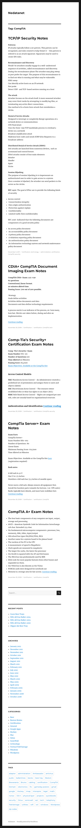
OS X (19, 796)
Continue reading (15, 322)
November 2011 (16, 652)
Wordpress (14, 753)
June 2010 (14, 673)
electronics (22, 787)
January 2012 (15, 646)
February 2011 (16, 667)
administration (46, 252)
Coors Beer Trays (17, 614)
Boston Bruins (16, 720)
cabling (32, 782)
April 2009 (14, 685)
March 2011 (15, 664)
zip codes (13, 809)
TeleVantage (14, 805)
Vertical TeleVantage (19, 747)
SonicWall (14, 741)
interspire (37, 791)
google (12, 791)
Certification (26, 252)
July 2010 (14, 670)
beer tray (39, 778)
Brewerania (13, 782)
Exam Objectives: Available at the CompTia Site (28, 366)
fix (31, 787)
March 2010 (15, 679)
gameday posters (41, 787)
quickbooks (51, 796)
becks (30, 778)
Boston (48, 778)
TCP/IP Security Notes (28, 38)
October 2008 (16, 697)
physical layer (28, 796)
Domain (12, 787)
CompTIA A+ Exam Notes (30, 512)
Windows (14, 750)
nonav (11, 796)
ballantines (20, 778)
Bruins (23, 782)
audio (11, 778)
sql (36, 800)
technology (35, 252)
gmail (53, 787)
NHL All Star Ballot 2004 (20, 617)
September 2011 (16, 658)
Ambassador (38, 774)
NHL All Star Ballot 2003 (20, 620)
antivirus (49, 774)
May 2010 (14, 676)
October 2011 (15, 655)
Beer (12, 717)
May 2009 (14, 682)
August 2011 (15, 661)
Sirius (12, 738)
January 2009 (15, 691)
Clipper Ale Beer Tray (19, 626)
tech (51, 327)
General (13, 726)
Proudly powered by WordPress (27, 822)
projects (40, 796)
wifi (31, 805)
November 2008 (17, 694)
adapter (12, 774)
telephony (50, 800)
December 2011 (16, 649)
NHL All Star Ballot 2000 (20, 623)
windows (44, 805)
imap (28, 791)
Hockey (13, 732)
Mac (12, 735)
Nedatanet (16, 13)
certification (55, 252)
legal (45, 791)
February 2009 (16, 688)
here (50, 458)
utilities (25, 805)
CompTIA (11, 254)
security (17, 254)
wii (37, 805)
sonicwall (29, 800)
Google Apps (15, 729)
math (52, 791)
